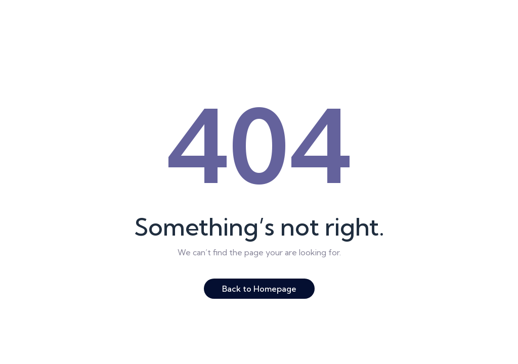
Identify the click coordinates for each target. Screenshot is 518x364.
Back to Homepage (259, 289)
